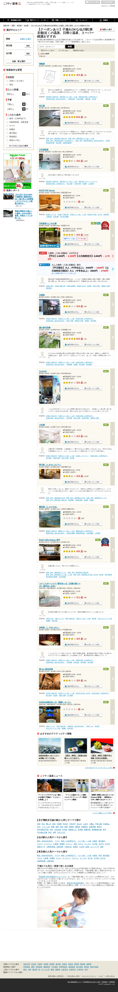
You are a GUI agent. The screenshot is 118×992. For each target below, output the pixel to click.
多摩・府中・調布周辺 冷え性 (75, 498)
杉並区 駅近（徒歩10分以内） (55, 321)
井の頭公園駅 (64, 216)
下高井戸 (72, 824)
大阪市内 (64, 969)
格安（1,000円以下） (69, 841)
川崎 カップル (59, 618)
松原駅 (84, 184)
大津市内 (80, 969)
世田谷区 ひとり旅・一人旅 (68, 97)
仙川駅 (94, 99)
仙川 (38, 827)
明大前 (65, 824)
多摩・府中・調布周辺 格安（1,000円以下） (60, 140)
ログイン (104, 6)
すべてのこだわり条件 (18, 146)
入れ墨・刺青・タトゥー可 (89, 847)
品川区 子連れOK (51, 693)
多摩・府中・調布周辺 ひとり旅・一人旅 (81, 138)
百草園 (80, 830)
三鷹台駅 (49, 216)
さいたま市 (45, 969)
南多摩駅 (71, 500)
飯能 (52, 969)
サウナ (57, 841)
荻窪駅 (89, 286)
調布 (66, 827)
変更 (28, 46)
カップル (87, 844)
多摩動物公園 (97, 830)
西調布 (71, 827)
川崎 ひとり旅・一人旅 (83, 618)
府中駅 (101, 574)
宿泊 (75, 844)
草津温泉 (26, 967)
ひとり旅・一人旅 (84, 841)
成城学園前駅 (67, 143)
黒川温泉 (79, 967)
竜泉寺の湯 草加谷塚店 (75, 883)
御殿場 (57, 969)
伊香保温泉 (63, 967)
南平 (104, 830)
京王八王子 (61, 832)
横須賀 (34, 969)
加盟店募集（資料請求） (56, 976)
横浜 (25, 969)
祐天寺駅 (90, 662)
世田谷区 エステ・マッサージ (88, 181)
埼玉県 (33, 964)
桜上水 (79, 824)
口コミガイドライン (89, 976)
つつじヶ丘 (46, 827)
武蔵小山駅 (62, 695)
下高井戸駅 (77, 184)
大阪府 (64, 964)
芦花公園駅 (79, 99)
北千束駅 (70, 695)
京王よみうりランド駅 (105, 618)
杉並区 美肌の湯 (60, 286)
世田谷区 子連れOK (52, 97)
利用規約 (104, 982)
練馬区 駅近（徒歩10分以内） (55, 533)
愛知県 (82, 964)
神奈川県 (26, 964)
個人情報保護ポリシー (75, 982)
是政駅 (86, 500)
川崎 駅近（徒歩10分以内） (76, 726)
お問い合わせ (110, 976)
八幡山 (91, 824)
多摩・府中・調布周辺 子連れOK (56, 138)
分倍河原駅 (62, 577)
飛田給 (77, 827)
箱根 (32, 967)
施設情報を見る (72, 81)
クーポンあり (64, 50)
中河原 (64, 830)
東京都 (58, 964)
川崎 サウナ (90, 726)
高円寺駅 (93, 321)
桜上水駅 (70, 184)
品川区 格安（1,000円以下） (101, 693)
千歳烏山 (106, 824)
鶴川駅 (94, 618)
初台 (43, 824)
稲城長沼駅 (78, 500)
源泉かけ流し (15, 140)
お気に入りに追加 (93, 81)
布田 (61, 827)
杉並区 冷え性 (81, 286)
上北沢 (85, 824)
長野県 (76, 964)
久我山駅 (56, 216)
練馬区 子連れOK (51, 531)
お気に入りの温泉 (92, 2)
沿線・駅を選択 (18, 61)
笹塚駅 (75, 364)
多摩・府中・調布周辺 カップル (96, 498)
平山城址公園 (42, 832)
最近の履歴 (108, 2)
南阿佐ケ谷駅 (105, 286)
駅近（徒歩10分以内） (45, 841)
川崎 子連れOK (70, 618)
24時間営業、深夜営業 (55, 847)
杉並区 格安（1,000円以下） (85, 318)
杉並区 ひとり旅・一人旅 (78, 214)
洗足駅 (55, 695)
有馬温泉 (39, 967)
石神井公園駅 (70, 533)
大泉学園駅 (89, 533)
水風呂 (94, 841)
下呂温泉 (54, 967)
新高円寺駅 (85, 418)
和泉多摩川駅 (50, 143)
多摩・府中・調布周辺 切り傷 (55, 498)
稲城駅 (91, 500)
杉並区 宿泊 (49, 286)
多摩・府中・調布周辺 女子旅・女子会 (85, 574)
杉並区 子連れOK (63, 214)
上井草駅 (97, 533)
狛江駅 (108, 140)
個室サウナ (41, 847)
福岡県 (88, 964)
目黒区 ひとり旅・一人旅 (66, 660)
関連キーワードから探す (13, 972)
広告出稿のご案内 (73, 976)
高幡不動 (87, 830)
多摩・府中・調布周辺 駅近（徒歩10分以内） (89, 140)
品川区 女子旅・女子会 (83, 693)
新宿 (38, 824)
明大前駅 (82, 364)
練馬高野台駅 (80, 533)
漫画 (101, 847)
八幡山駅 (87, 99)
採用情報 (112, 982)
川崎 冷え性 (49, 618)
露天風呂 (102, 841)
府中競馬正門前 (43, 830)
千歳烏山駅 (71, 99)
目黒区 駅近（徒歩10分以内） (55, 662)
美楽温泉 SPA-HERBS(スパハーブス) (52, 877)
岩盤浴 (75, 847)
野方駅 (72, 458)
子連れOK (68, 847)
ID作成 (112, 6)
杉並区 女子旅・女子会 (94, 214)
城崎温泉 (46, 967)
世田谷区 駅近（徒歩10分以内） (56, 99)
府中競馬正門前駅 (51, 577)
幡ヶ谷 (48, 824)
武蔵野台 (84, 827)
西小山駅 (49, 695)
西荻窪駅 (106, 214)
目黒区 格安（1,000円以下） (85, 660)
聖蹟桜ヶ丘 (72, 830)
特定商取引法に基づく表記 (91, 982)
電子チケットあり (47, 50)
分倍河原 (57, 830)
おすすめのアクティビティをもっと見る (99, 768)
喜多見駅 (59, 143)
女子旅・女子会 (98, 844)
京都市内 (72, 969)
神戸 (86, 969)
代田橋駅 (69, 364)
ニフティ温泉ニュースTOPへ (103, 813)
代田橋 (59, 824)
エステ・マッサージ (44, 844)
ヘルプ (100, 976)
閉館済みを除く (79, 50)
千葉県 (39, 964)
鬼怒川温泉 (94, 967)
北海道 (70, 964)
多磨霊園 (92, 827)
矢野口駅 (54, 621)
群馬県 (52, 964)
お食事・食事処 (59, 844)
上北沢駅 (91, 184)
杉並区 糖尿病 (71, 286)
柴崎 (52, 827)
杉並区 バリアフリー (82, 456)
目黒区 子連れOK (51, 660)
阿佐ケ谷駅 (96, 286)
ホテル (80, 844)
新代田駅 (89, 364)
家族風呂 (13, 137)
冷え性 (107, 844)
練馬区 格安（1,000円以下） (85, 531)
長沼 (50, 832)
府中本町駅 (108, 574)
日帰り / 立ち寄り (16, 81)
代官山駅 (76, 662)
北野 (54, 832)
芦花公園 (98, 824)
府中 (51, 830)
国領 (57, 827)
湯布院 (86, 967)
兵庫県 (45, 964)
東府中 (99, 827)
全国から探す (25, 39)
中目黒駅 (69, 662)
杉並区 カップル (51, 214)
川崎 (29, 969)
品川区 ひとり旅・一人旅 (66, 693)
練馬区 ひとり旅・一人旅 (66, 531)
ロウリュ (69, 844)
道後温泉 (71, 967)
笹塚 (54, 824)
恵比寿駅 (83, 662)
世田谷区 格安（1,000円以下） (88, 97)
